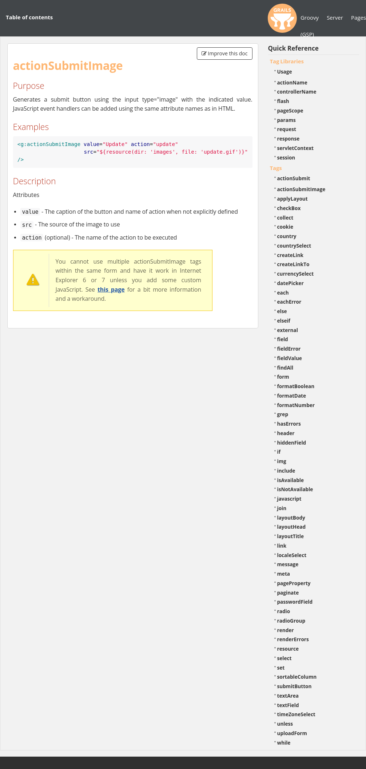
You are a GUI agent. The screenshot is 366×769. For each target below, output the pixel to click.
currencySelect (295, 273)
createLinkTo (293, 264)
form (283, 376)
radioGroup (291, 620)
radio (283, 611)
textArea (288, 695)
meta (283, 573)
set (281, 667)
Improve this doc (225, 53)
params (286, 120)
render (285, 630)
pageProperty (294, 583)
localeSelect (292, 555)
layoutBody (291, 517)
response (288, 138)
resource (288, 648)
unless (285, 723)
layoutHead (291, 526)
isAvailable (290, 480)
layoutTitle (290, 536)
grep (283, 414)
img (281, 461)
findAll (285, 367)
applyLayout (292, 198)
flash (283, 101)
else (282, 311)
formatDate (291, 395)
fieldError (289, 348)
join (282, 508)
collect (285, 217)
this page (111, 289)
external (287, 330)
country (287, 236)
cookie (285, 226)
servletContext (295, 148)
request (286, 129)
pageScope (290, 110)
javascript (289, 498)
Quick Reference (293, 48)
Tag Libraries (287, 61)
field (282, 339)
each (283, 292)
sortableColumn (297, 676)
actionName (292, 82)
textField (288, 705)
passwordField (295, 601)
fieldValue (289, 358)
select (284, 658)
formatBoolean (296, 386)
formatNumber (296, 405)
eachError (289, 301)
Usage (284, 71)
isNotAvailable (295, 489)
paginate (288, 592)
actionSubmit (293, 178)
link (282, 545)
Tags (276, 167)
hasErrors (289, 423)
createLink (290, 255)
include (286, 470)
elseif (283, 320)
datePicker (290, 283)
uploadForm (292, 733)
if (279, 451)
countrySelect (294, 245)
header (286, 433)
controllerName (297, 91)
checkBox (289, 208)
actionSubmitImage (301, 189)
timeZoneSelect (296, 714)
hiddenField (291, 442)
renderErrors (293, 639)
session (286, 157)
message (288, 564)
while (284, 742)
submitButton (294, 686)
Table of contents (29, 17)
